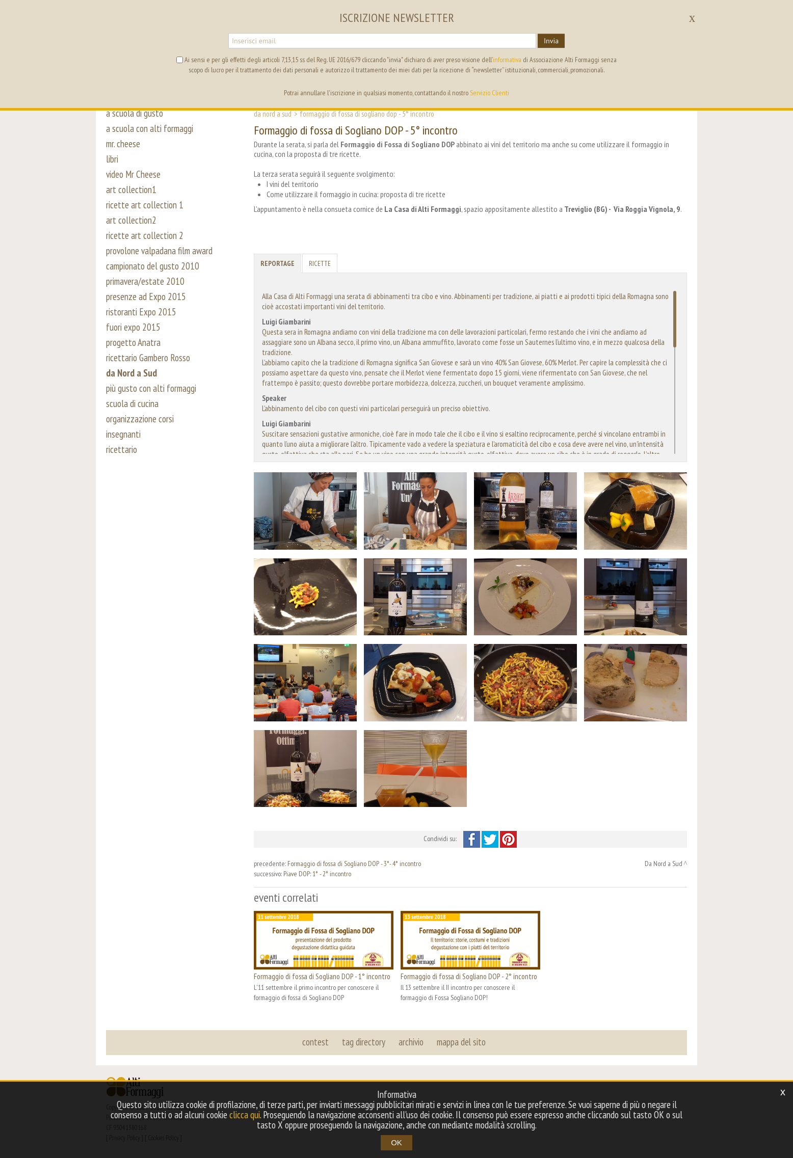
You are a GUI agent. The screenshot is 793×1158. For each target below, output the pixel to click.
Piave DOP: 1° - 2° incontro (317, 873)
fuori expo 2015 (133, 327)
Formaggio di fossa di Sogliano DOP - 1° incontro (322, 976)
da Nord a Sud (131, 372)
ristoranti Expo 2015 (141, 311)
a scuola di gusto (134, 113)
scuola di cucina (132, 403)
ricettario (121, 449)
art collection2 (131, 220)
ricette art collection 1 (144, 204)
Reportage (277, 263)
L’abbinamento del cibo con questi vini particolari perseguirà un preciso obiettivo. (376, 408)
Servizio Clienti (489, 92)
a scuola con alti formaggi (149, 128)
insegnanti (123, 434)
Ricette (320, 263)
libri (112, 159)
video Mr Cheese (133, 174)
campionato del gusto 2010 (152, 266)
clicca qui (244, 1115)
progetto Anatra (133, 342)
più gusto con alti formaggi (151, 388)
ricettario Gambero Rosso (148, 357)
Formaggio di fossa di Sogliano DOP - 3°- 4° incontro (354, 863)
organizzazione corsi (140, 418)
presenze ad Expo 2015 (146, 296)
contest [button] (315, 1042)
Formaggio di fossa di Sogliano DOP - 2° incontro (469, 976)
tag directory (363, 1042)
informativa (507, 59)
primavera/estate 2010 (145, 281)
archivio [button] (411, 1042)
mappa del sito (461, 1042)
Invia (551, 40)
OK (396, 1142)
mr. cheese (123, 143)
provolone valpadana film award (159, 250)
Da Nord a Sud (273, 114)
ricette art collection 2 (144, 235)
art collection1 (131, 189)
